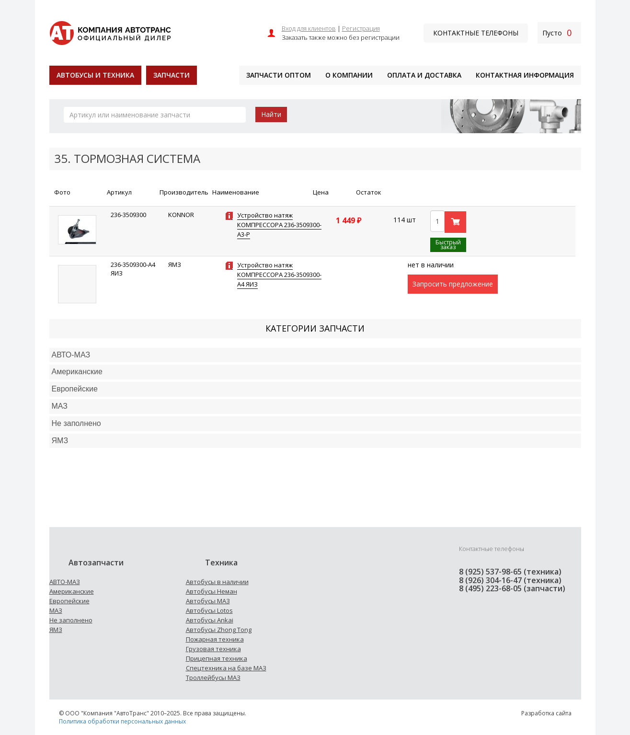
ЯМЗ (55, 629)
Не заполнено (76, 423)
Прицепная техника (216, 658)
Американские (77, 372)
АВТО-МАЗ (71, 355)
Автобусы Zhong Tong (219, 629)
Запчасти (171, 75)
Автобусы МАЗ (208, 601)
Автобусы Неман (211, 591)
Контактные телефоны (475, 32)
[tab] (315, 355)
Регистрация (361, 28)
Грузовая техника (213, 648)
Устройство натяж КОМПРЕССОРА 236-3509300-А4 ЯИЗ (279, 274)
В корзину (455, 222)
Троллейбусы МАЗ (213, 677)
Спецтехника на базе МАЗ (226, 668)
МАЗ (55, 610)
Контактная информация (525, 75)
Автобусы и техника (95, 75)
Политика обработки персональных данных (122, 721)
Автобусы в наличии (217, 581)
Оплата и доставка (424, 75)
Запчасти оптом (278, 75)
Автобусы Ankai (209, 620)
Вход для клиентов (309, 28)
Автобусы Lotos (209, 610)
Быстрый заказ (448, 244)
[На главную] (110, 31)
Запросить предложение (452, 283)
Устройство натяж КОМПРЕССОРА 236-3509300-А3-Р (279, 225)
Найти (271, 114)
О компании (349, 75)
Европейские (75, 389)
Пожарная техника (215, 639)
